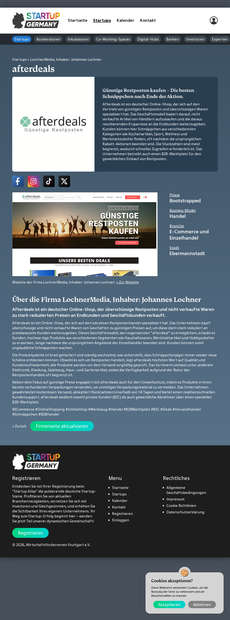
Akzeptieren (169, 604)
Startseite (77, 20)
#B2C (155, 409)
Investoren (195, 39)
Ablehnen (202, 604)
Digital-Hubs (148, 39)
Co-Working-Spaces (113, 39)
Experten (220, 39)
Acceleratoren (48, 39)
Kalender (125, 20)
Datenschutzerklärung (185, 512)
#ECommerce (23, 409)
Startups (102, 20)
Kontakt (148, 20)
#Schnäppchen (25, 414)
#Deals (166, 409)
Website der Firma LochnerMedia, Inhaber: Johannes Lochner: (75, 282)
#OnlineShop (76, 409)
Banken (172, 39)
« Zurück (19, 426)
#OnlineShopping (50, 409)
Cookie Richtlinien (181, 505)
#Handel (115, 409)
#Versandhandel (187, 409)
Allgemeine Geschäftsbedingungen (186, 490)
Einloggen (120, 520)
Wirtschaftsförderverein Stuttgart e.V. (58, 544)
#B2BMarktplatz (136, 409)
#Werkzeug (97, 409)
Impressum (175, 499)
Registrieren (30, 533)
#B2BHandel (48, 414)
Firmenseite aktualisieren (62, 426)
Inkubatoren (78, 39)
